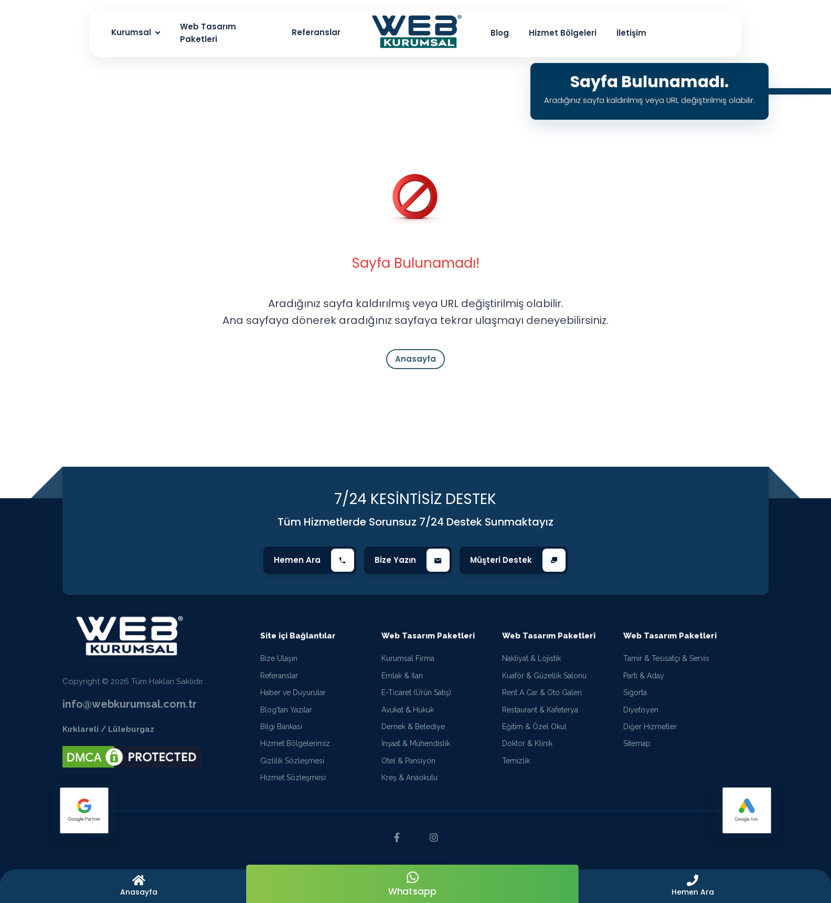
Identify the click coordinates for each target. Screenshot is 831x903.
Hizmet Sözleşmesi (293, 777)
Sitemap (637, 743)
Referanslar (279, 675)
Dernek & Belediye (413, 726)
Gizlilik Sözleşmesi (292, 761)
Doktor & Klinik (527, 743)
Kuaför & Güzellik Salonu (544, 675)
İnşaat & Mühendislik (415, 743)
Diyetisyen (640, 710)
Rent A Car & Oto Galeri (542, 692)
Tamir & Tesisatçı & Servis (666, 658)
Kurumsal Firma (407, 658)
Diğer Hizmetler (650, 726)
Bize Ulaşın (278, 658)
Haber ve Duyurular (293, 692)
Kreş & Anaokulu (409, 777)
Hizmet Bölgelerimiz (295, 743)
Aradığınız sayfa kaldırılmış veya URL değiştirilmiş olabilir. (649, 100)
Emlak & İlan (402, 675)
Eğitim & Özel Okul (534, 726)
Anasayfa (415, 358)
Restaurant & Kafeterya (540, 710)
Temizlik (516, 761)
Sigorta (635, 692)
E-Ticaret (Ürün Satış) (416, 692)
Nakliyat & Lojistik (531, 658)
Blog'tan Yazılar (286, 710)
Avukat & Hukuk (407, 710)
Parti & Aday (643, 675)
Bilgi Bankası (281, 726)
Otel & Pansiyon (408, 761)
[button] (692, 886)
